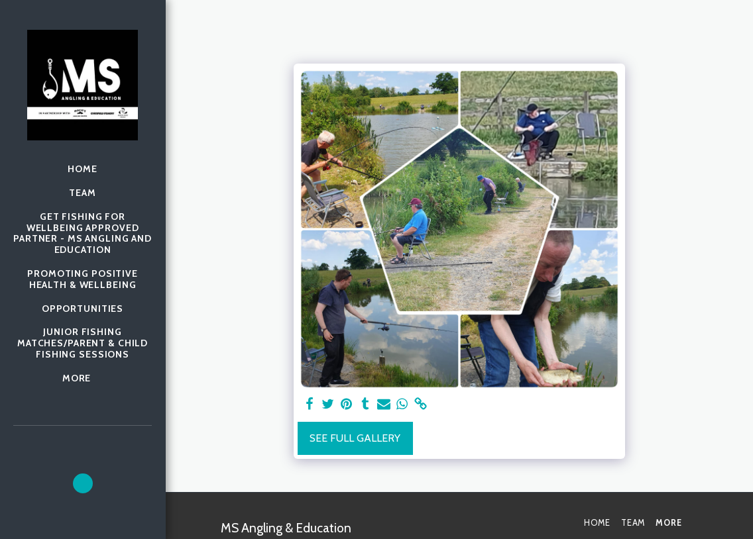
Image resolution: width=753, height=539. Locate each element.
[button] (83, 483)
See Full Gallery (355, 438)
